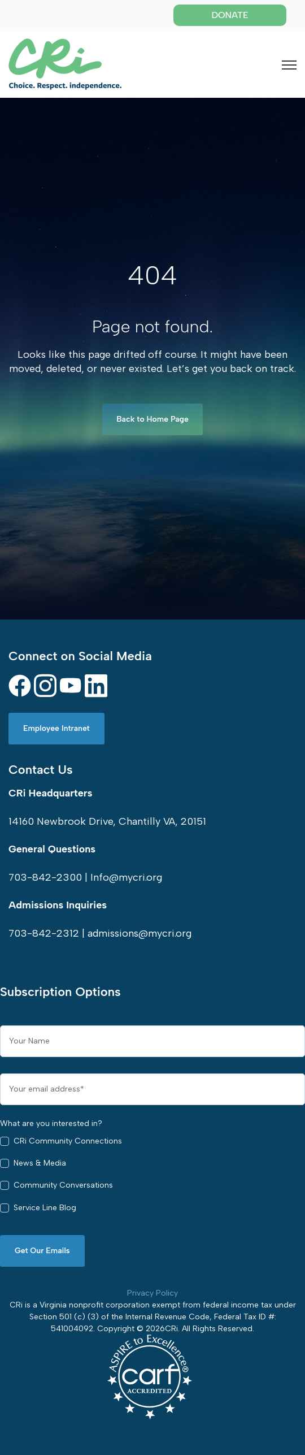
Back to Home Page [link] (152, 419)
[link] (64, 63)
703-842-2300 (45, 877)
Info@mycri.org (126, 877)
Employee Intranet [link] (56, 728)
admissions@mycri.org (139, 933)
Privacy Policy (152, 1293)
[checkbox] (152, 1177)
